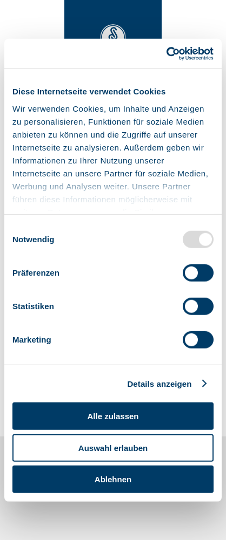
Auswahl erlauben (113, 447)
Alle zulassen (112, 416)
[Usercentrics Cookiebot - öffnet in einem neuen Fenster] (166, 53)
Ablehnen (113, 479)
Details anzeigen (159, 383)
